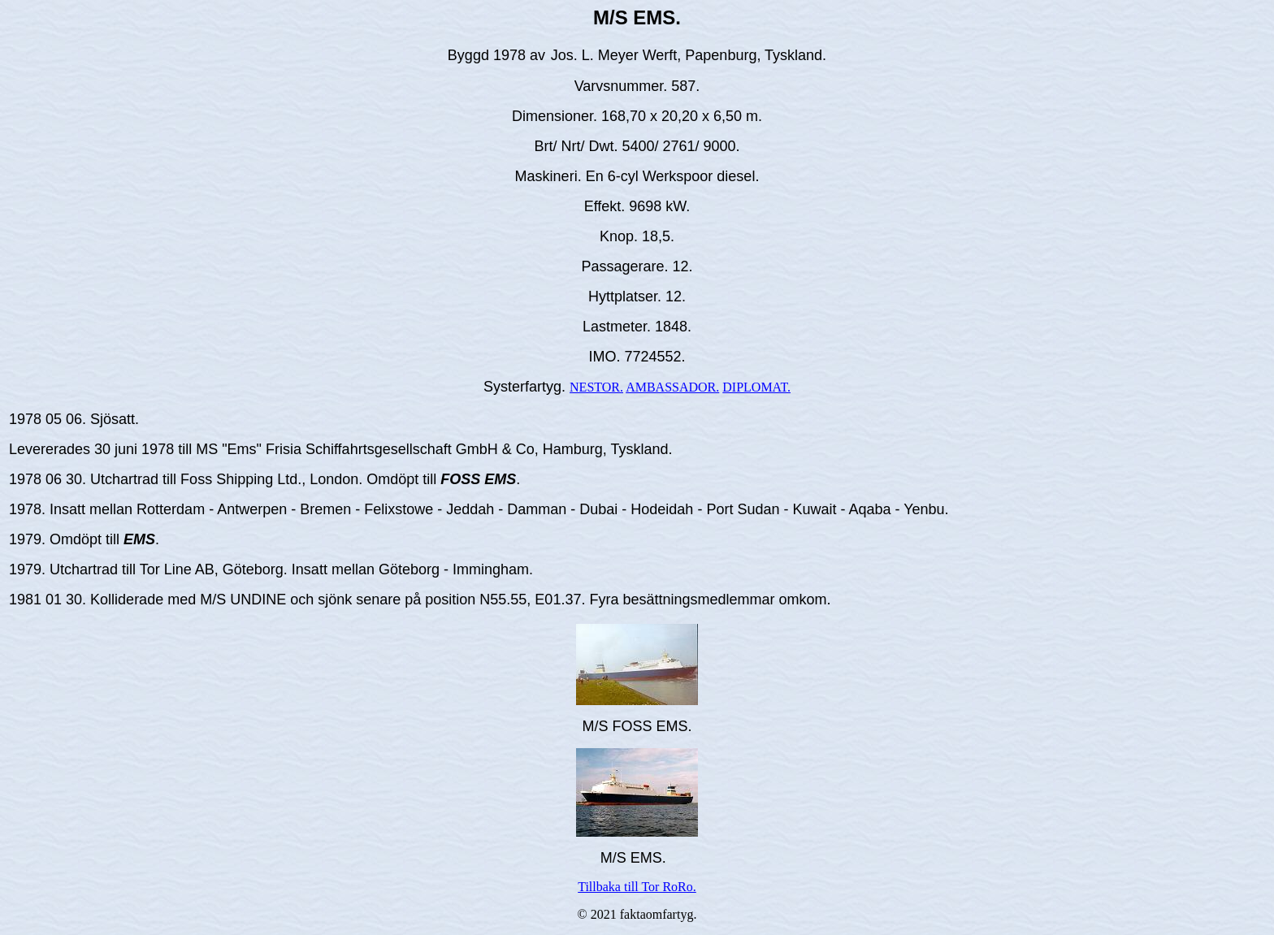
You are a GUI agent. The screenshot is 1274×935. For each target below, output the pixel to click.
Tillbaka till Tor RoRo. (637, 887)
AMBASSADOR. (672, 387)
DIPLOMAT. (756, 387)
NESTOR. (596, 387)
